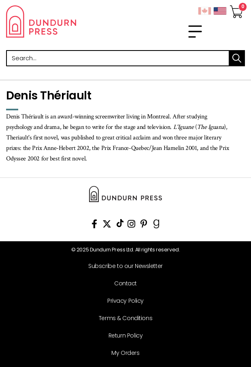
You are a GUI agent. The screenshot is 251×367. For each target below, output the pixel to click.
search (237, 58)
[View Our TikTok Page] (120, 225)
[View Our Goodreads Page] (156, 225)
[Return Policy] (122, 335)
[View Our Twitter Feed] (106, 225)
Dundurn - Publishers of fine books (62, 21)
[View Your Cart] (236, 9)
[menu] (195, 31)
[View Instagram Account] (131, 225)
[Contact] (122, 283)
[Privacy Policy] (122, 301)
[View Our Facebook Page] (94, 225)
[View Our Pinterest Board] (143, 225)
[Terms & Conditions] (122, 318)
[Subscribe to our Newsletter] (122, 266)
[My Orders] (122, 353)
